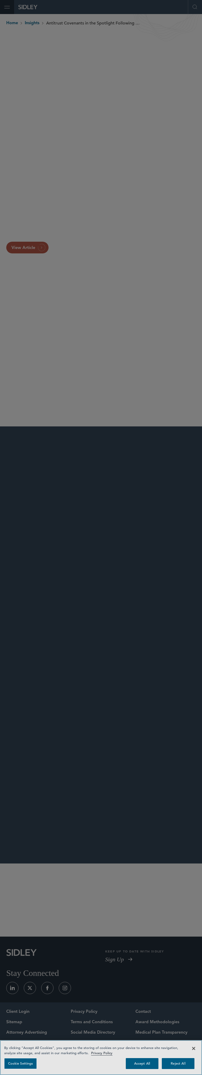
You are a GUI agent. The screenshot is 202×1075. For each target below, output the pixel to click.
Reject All (178, 1063)
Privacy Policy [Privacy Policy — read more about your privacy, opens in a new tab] (101, 1053)
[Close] (193, 1048)
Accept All (142, 1063)
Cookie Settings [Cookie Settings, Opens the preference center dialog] (20, 1063)
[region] (101, 1057)
